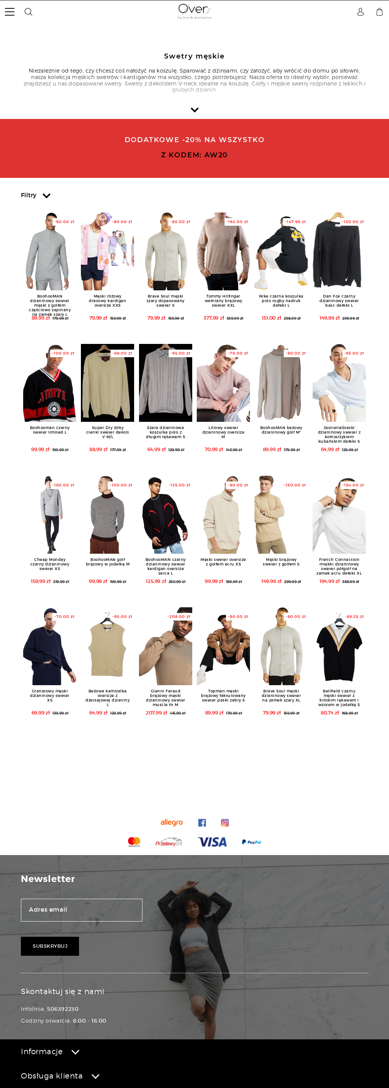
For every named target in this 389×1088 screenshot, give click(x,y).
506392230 (63, 1009)
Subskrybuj (50, 946)
